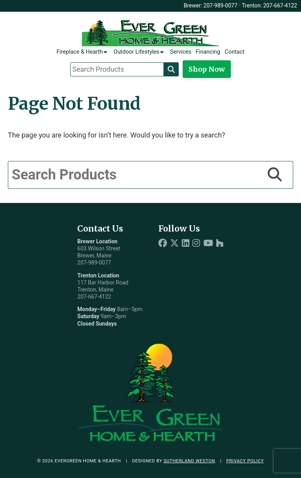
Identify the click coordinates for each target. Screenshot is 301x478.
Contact (234, 52)
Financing (208, 52)
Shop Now (207, 69)
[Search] (171, 69)
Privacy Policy (245, 461)
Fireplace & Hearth (79, 52)
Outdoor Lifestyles (137, 52)
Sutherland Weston (189, 461)
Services (180, 52)
